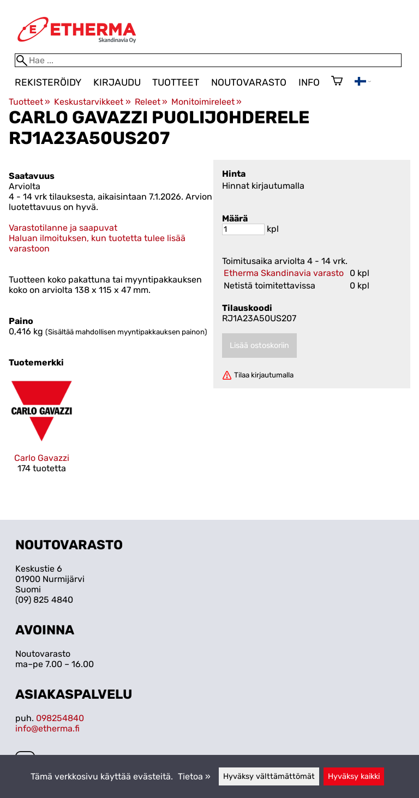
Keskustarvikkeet (92, 102)
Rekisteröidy (48, 82)
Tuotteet (175, 82)
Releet (151, 102)
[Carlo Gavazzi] (42, 435)
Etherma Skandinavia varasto (284, 273)
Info (309, 82)
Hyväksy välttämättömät (269, 776)
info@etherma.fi (47, 728)
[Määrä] (243, 229)
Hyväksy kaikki (354, 776)
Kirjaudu (117, 82)
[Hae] (208, 60)
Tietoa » (194, 776)
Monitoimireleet (206, 102)
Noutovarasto (248, 82)
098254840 (60, 718)
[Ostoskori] (337, 82)
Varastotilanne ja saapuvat (63, 228)
